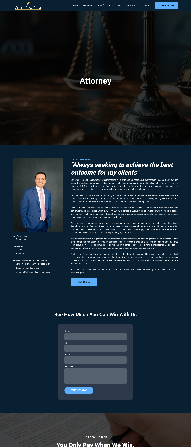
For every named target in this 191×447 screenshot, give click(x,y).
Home (75, 5)
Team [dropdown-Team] (100, 5)
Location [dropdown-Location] (132, 5)
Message (95, 374)
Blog (111, 5)
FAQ (120, 5)
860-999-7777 (166, 5)
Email (95, 347)
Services (87, 5)
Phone (95, 358)
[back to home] (28, 5)
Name (95, 335)
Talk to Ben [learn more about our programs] (83, 282)
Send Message (79, 390)
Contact (147, 5)
